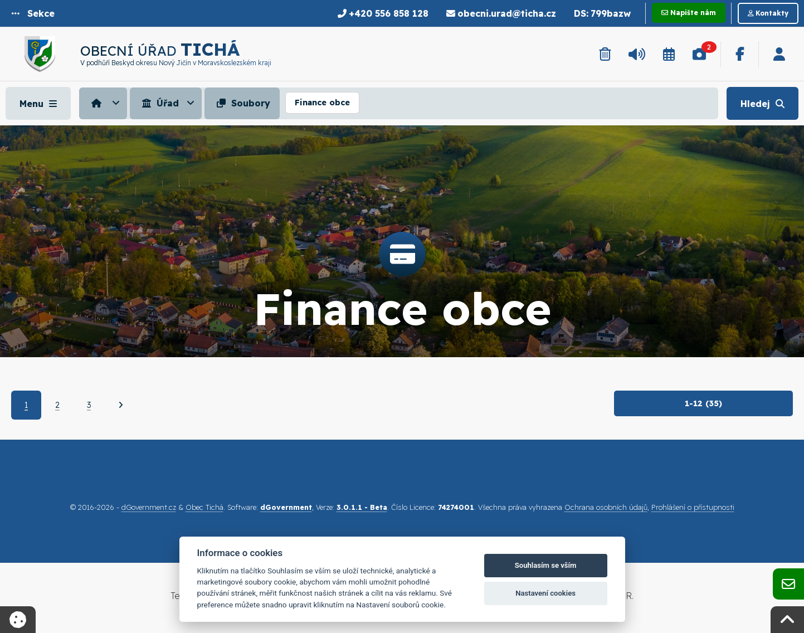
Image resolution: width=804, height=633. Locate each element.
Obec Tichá (204, 507)
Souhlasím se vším (546, 565)
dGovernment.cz (148, 507)
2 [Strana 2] (57, 405)
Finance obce (322, 103)
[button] (33, 13)
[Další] (121, 405)
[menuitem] (104, 103)
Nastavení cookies (545, 593)
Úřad (159, 103)
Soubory (242, 103)
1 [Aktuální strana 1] (26, 405)
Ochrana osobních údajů (605, 507)
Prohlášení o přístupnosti (692, 507)
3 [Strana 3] (89, 405)
